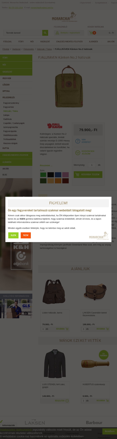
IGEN (13, 76)
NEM (25, 76)
